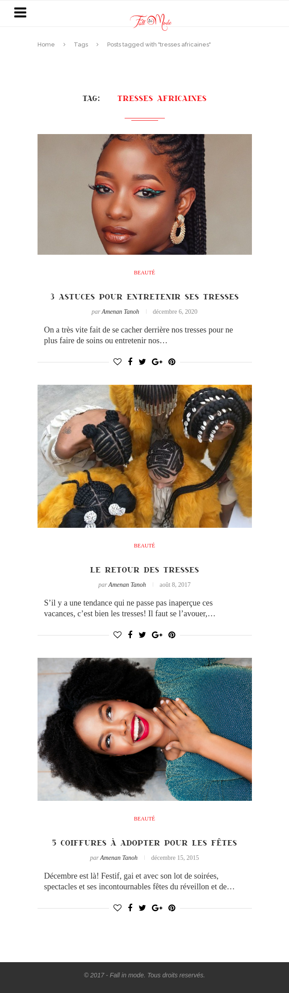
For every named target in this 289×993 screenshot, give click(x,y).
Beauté (144, 272)
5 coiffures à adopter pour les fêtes (144, 842)
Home (46, 44)
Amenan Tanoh (120, 311)
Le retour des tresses (144, 569)
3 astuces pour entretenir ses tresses (144, 296)
